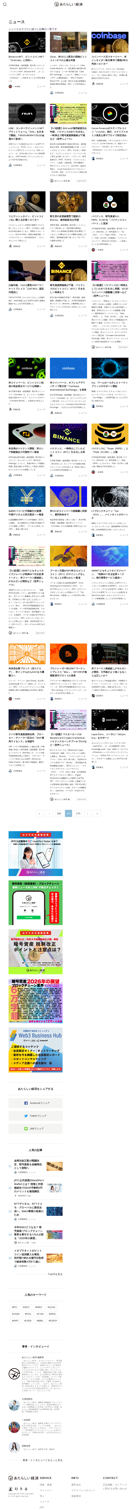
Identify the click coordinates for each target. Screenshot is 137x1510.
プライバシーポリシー (83, 1474)
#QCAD (51, 1295)
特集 (29, 1194)
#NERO (38, 1295)
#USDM (15, 1302)
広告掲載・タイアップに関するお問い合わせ (115, 1470)
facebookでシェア (40, 1103)
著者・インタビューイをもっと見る (44, 1446)
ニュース (41, 86)
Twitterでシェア (38, 1115)
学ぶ (42, 1479)
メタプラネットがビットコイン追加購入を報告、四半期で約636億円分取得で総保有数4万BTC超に (29, 1249)
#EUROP (53, 1308)
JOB (42, 1491)
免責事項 (76, 1479)
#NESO (52, 1302)
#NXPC (15, 1308)
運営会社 (76, 1468)
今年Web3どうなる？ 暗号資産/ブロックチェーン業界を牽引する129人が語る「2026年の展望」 (28, 1226)
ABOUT (44, 1502)
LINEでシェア (37, 1128)
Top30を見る (56, 1264)
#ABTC (26, 1295)
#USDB (27, 1308)
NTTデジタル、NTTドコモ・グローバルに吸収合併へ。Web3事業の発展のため (29, 1205)
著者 (42, 1496)
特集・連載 (46, 1468)
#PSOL (28, 1302)
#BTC (14, 1295)
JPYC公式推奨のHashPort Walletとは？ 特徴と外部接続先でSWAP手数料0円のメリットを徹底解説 (28, 1185)
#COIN (40, 1302)
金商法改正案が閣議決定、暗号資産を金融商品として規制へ (28, 1164)
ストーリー (46, 1474)
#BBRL (40, 1308)
